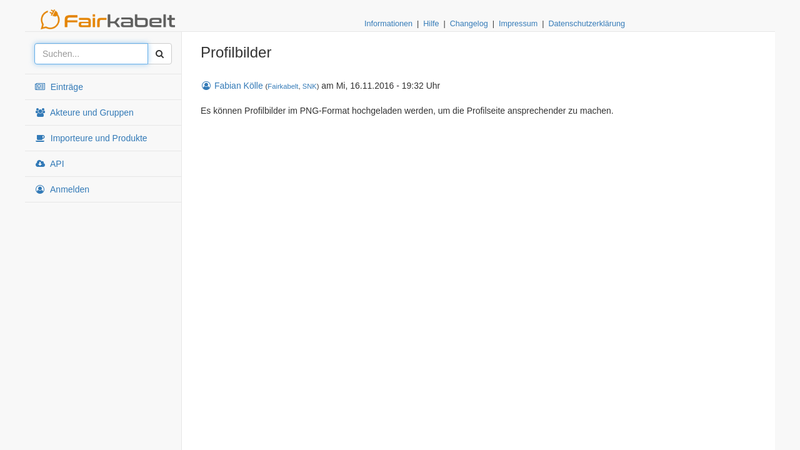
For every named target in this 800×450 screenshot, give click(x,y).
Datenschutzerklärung (586, 23)
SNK (309, 86)
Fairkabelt (283, 86)
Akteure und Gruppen (84, 113)
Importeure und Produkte (91, 138)
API (49, 164)
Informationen (388, 23)
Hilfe (431, 23)
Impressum (518, 23)
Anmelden (61, 189)
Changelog (469, 23)
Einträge (58, 87)
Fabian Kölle (232, 86)
